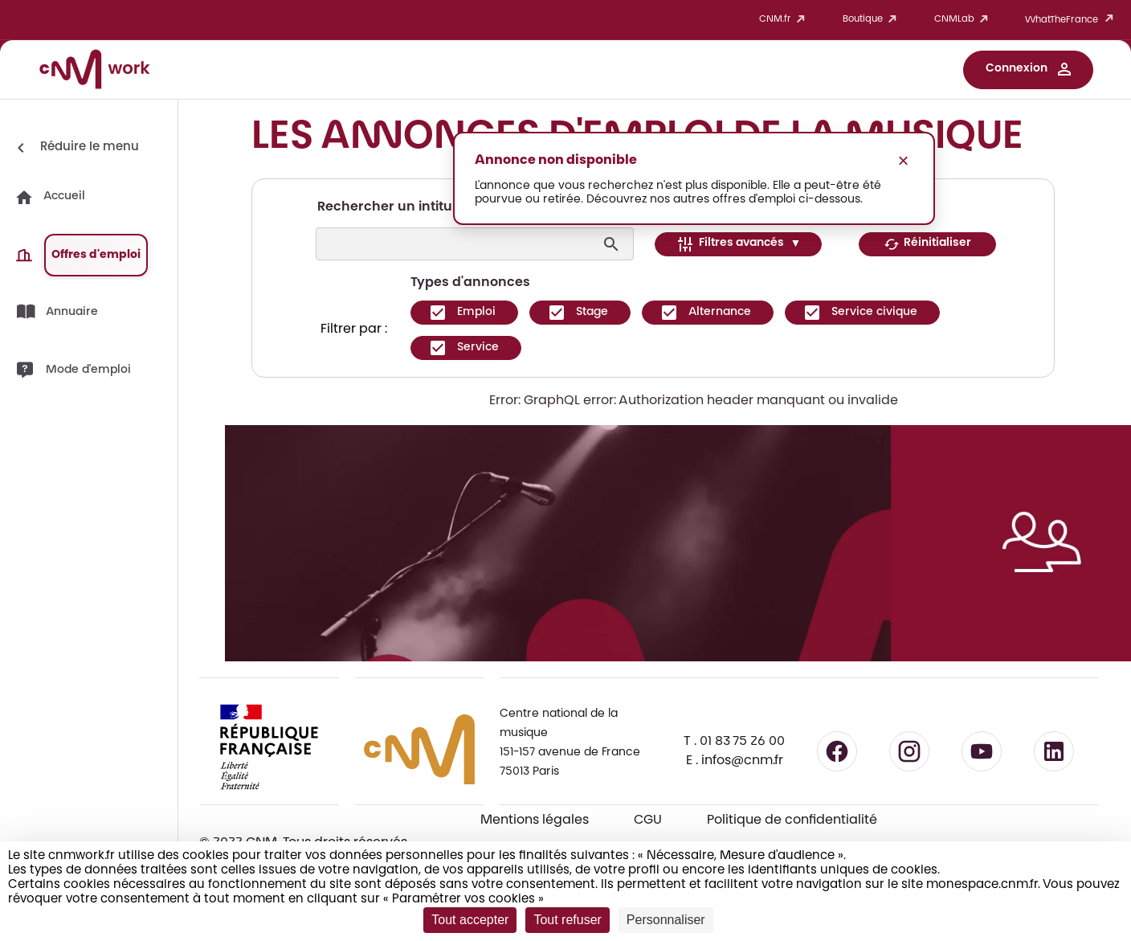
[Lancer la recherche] (613, 244)
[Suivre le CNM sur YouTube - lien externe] (982, 751)
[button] (1028, 70)
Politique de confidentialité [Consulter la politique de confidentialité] (792, 820)
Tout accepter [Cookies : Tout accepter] (469, 920)
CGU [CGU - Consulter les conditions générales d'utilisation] (648, 820)
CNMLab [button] (963, 19)
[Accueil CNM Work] (94, 71)
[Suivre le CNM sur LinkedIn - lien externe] (1054, 751)
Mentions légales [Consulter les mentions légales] (534, 820)
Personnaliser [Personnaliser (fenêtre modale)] (666, 920)
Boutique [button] (872, 19)
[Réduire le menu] (75, 148)
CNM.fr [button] (784, 19)
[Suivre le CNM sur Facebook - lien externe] (837, 751)
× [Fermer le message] (902, 160)
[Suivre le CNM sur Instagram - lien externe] (909, 751)
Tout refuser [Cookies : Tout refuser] (567, 920)
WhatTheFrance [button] (1072, 19)
